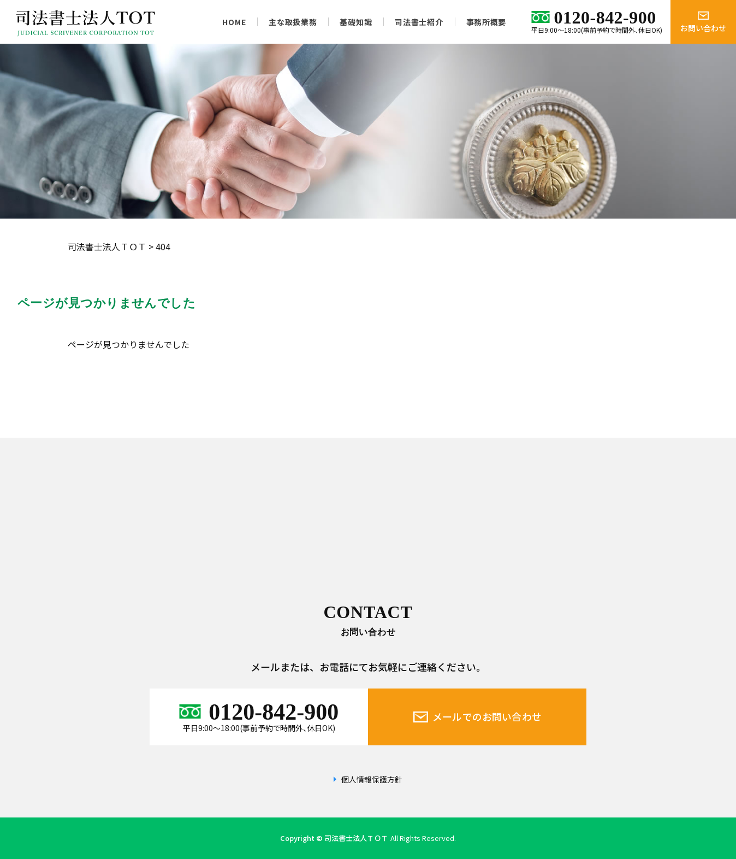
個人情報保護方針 (371, 779)
